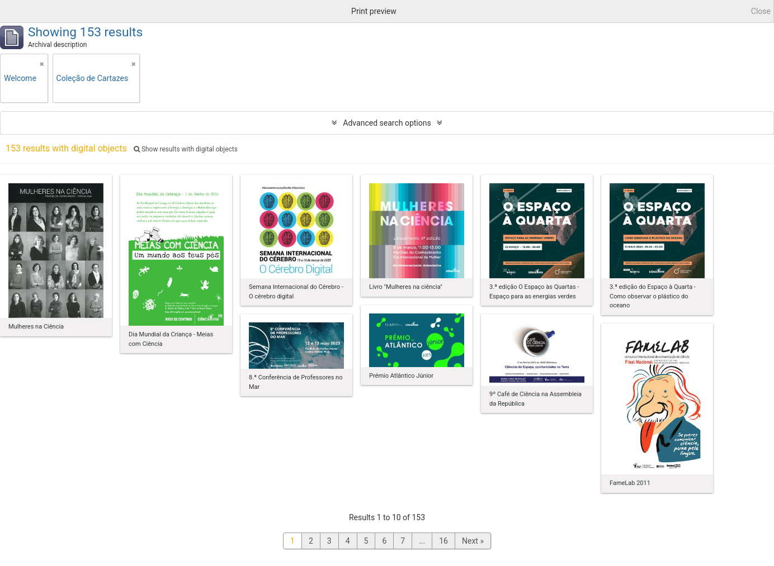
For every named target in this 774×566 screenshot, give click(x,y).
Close (761, 11)
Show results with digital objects (186, 149)
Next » (473, 540)
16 (443, 540)
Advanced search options (387, 122)
